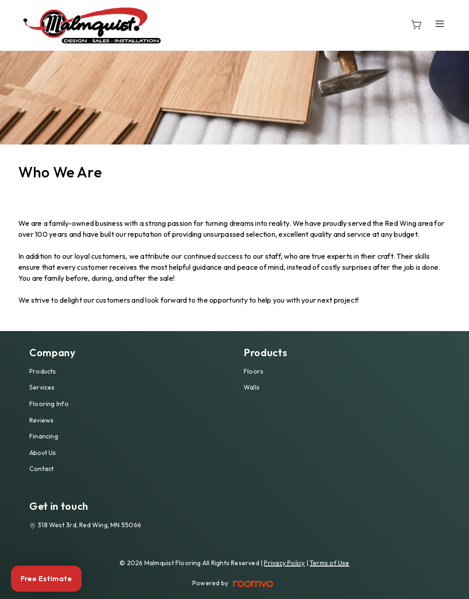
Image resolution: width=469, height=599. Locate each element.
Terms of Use (329, 563)
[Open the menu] (439, 23)
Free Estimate (46, 578)
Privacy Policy (284, 563)
